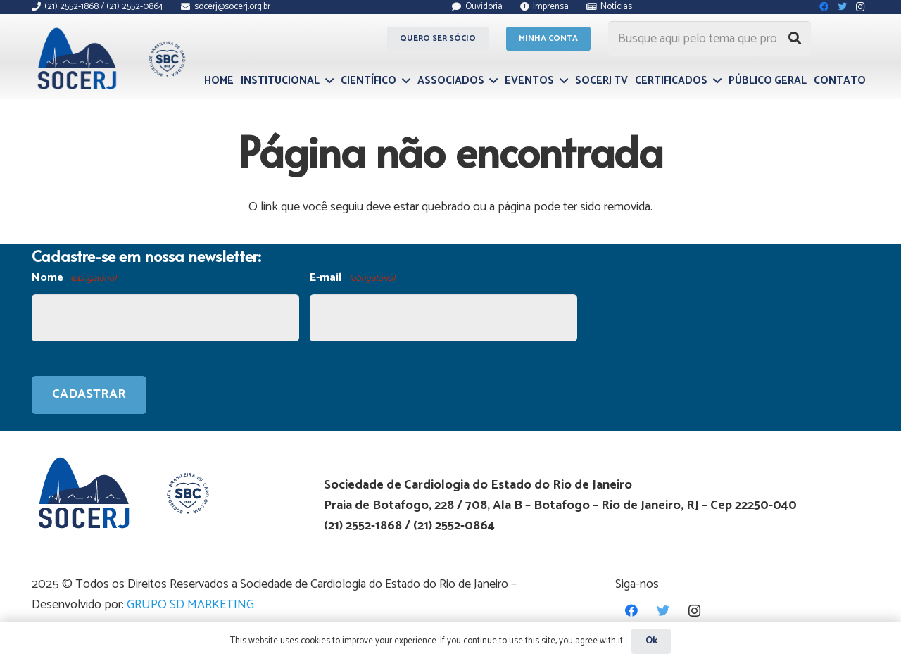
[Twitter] (663, 611)
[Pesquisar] (794, 38)
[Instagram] (694, 611)
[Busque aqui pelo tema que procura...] (709, 38)
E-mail (352, 278)
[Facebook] (631, 611)
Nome (74, 278)
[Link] (109, 58)
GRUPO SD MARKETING (190, 604)
